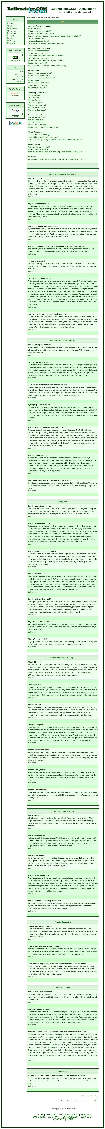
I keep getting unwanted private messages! (43, 137)
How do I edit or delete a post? (39, 75)
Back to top (32, 197)
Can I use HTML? (34, 98)
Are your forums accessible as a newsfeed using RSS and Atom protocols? (55, 159)
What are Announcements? (37, 105)
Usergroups (12, 31)
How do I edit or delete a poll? (38, 83)
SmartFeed (12, 33)
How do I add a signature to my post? (41, 78)
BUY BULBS (19, 74)
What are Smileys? (34, 100)
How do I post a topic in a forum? (40, 73)
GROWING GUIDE (68, 1114)
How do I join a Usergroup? (37, 125)
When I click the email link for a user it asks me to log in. (48, 66)
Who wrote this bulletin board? (39, 147)
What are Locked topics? (37, 110)
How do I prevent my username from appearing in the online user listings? (54, 36)
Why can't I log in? (34, 29)
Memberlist (12, 28)
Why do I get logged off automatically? (41, 34)
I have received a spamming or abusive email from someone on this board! (55, 140)
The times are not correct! (37, 53)
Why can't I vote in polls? (37, 88)
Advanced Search (15, 60)
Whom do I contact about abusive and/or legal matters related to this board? (55, 152)
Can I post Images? (35, 103)
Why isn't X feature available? (38, 149)
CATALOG (86, 1117)
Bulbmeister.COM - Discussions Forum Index (43, 17)
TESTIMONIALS (69, 1117)
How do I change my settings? (39, 51)
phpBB (59, 1109)
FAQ (9, 26)
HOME (70, 1119)
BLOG (22, 72)
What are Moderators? (36, 120)
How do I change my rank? (37, 63)
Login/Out (11, 43)
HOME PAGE (19, 81)
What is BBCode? (34, 95)
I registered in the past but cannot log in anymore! (46, 43)
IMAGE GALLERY (18, 79)
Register (11, 36)
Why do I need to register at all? (39, 31)
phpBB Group (90, 994)
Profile (10, 38)
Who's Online (15, 89)
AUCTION (20, 77)
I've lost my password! (36, 38)
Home (10, 23)
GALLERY (51, 1114)
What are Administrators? (37, 117)
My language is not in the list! (38, 58)
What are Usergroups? (36, 122)
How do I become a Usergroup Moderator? (43, 127)
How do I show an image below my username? (45, 61)
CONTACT (58, 1119)
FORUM (85, 1114)
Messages (11, 41)
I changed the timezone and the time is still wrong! (46, 56)
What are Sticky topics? (36, 107)
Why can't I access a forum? (38, 85)
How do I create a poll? (36, 80)
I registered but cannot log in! (38, 41)
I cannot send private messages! (39, 135)
